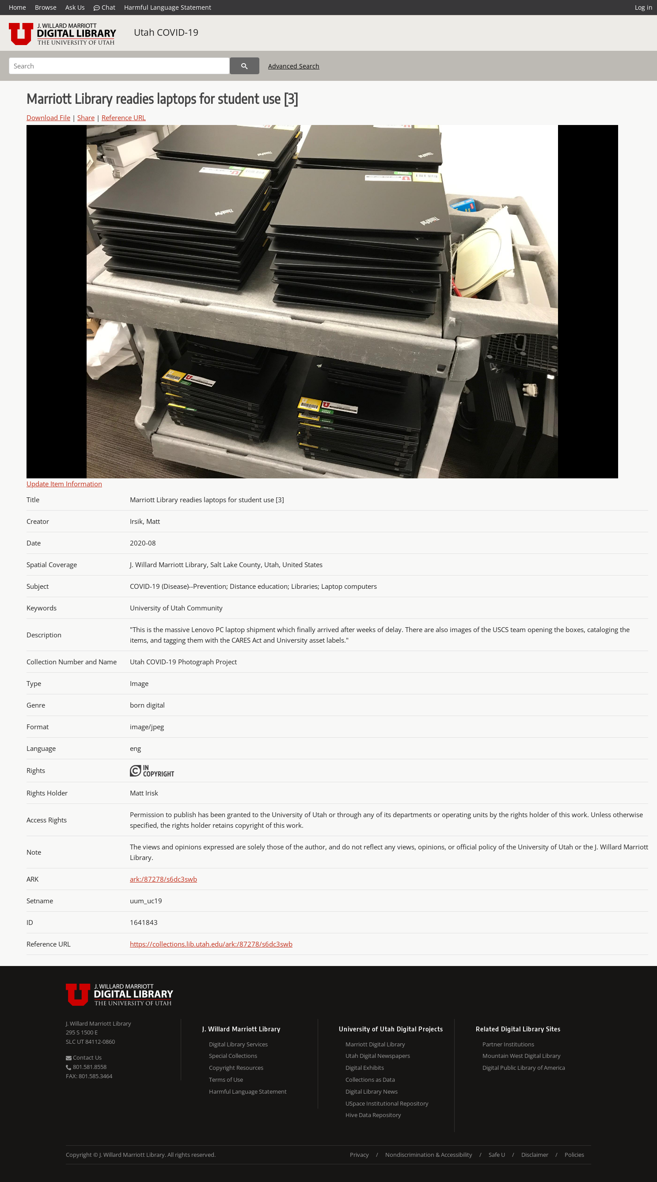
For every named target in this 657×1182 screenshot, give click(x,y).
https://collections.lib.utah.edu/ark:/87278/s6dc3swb (211, 944)
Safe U (497, 1155)
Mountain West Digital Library (521, 1056)
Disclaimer (534, 1155)
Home (17, 7)
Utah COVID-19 (166, 32)
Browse (46, 7)
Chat (104, 7)
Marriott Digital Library (375, 1044)
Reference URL (124, 117)
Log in (644, 7)
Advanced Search (293, 66)
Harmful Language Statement (167, 7)
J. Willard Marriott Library (98, 1023)
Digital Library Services (238, 1044)
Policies (574, 1155)
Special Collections (233, 1056)
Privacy (359, 1155)
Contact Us (84, 1057)
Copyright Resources (236, 1068)
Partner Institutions (508, 1044)
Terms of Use (226, 1080)
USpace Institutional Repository (387, 1103)
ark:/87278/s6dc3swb (163, 879)
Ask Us (75, 7)
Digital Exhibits (365, 1068)
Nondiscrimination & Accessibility (428, 1155)
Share (86, 117)
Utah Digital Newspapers (378, 1056)
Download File (48, 117)
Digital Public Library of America (523, 1068)
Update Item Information (64, 483)
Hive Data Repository (373, 1115)
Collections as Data (370, 1080)
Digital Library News (372, 1091)
